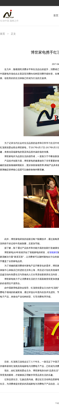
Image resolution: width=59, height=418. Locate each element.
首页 (55, 15)
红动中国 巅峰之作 (9, 21)
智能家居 (53, 252)
